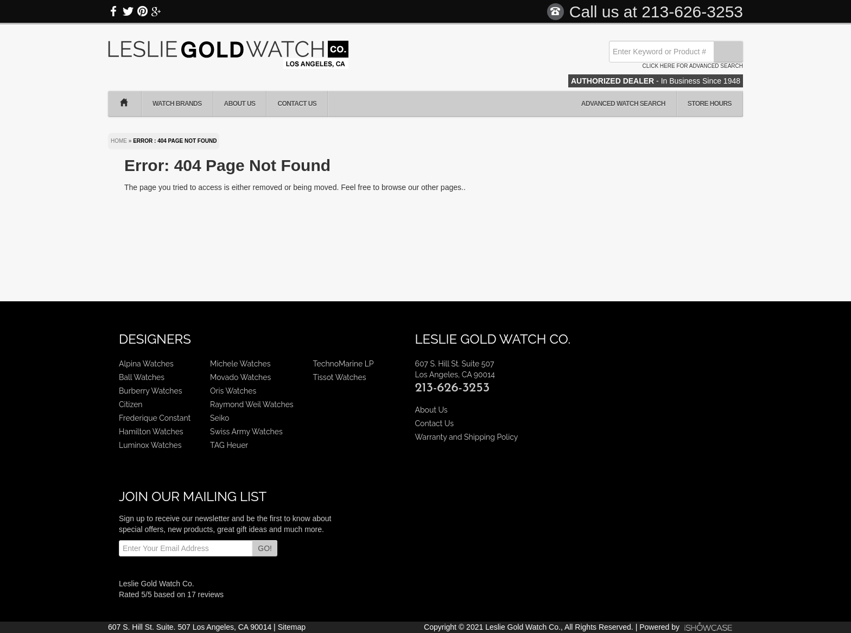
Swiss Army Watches (246, 431)
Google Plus (156, 11)
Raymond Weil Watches (252, 404)
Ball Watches (141, 377)
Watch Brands (177, 103)
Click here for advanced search (693, 66)
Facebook (114, 11)
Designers (155, 339)
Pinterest (142, 11)
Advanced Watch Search (623, 103)
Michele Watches (240, 363)
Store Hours (710, 103)
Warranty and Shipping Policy (466, 437)
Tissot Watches (339, 377)
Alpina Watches (146, 363)
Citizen (131, 404)
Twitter (128, 11)
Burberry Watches (150, 391)
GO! (265, 548)
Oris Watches (233, 391)
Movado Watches (240, 377)
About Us (240, 103)
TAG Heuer (229, 445)
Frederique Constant (154, 418)
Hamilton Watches (151, 431)
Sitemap (292, 627)
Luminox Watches (150, 445)
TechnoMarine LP (343, 363)
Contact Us (296, 103)
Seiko (219, 418)
